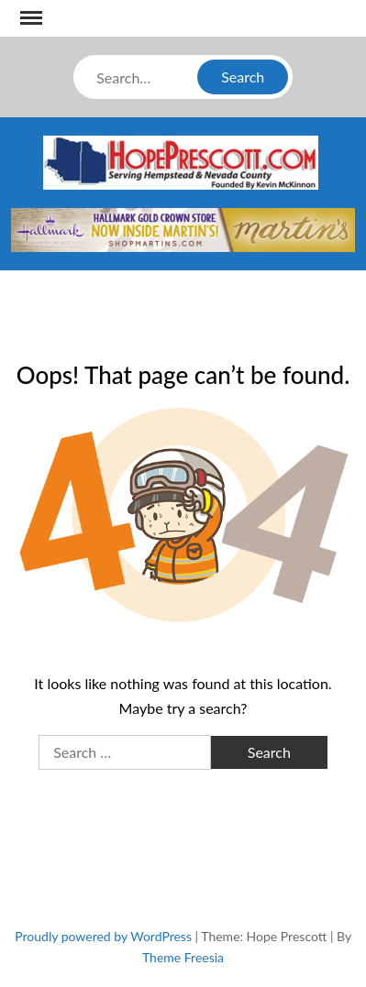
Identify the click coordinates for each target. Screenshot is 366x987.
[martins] (183, 227)
